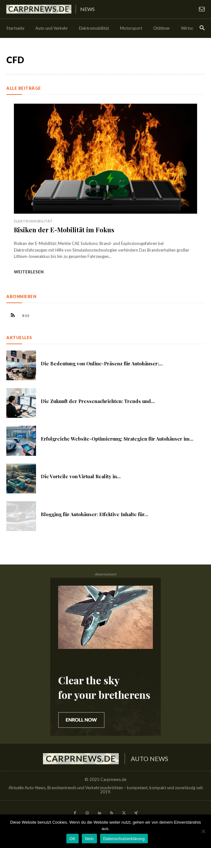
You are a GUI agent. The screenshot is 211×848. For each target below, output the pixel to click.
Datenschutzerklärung (124, 838)
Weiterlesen (29, 271)
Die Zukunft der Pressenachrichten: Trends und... (98, 401)
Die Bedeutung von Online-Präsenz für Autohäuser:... (102, 363)
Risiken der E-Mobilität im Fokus (64, 229)
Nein (89, 838)
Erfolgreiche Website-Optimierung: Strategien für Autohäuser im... (117, 439)
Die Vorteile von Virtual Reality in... (81, 476)
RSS (26, 316)
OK (72, 838)
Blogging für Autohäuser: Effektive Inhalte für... (94, 514)
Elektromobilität (33, 221)
